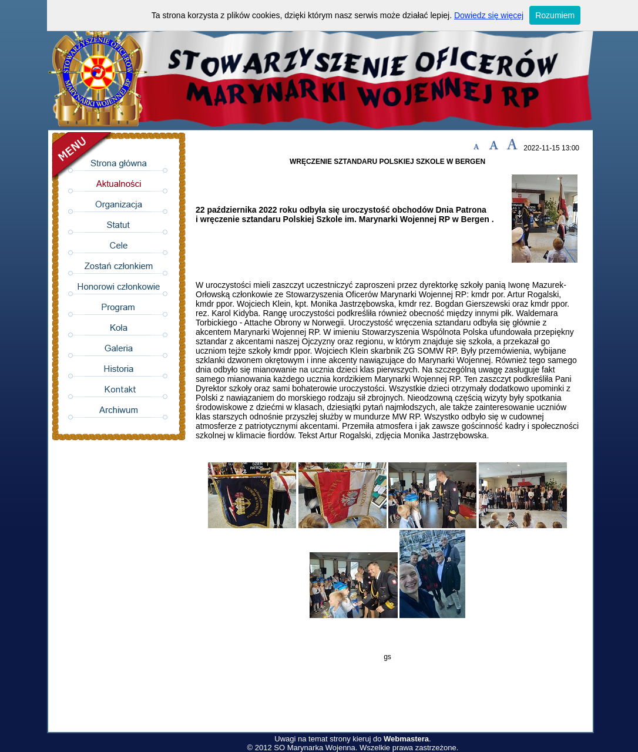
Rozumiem (555, 15)
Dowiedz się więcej (488, 15)
